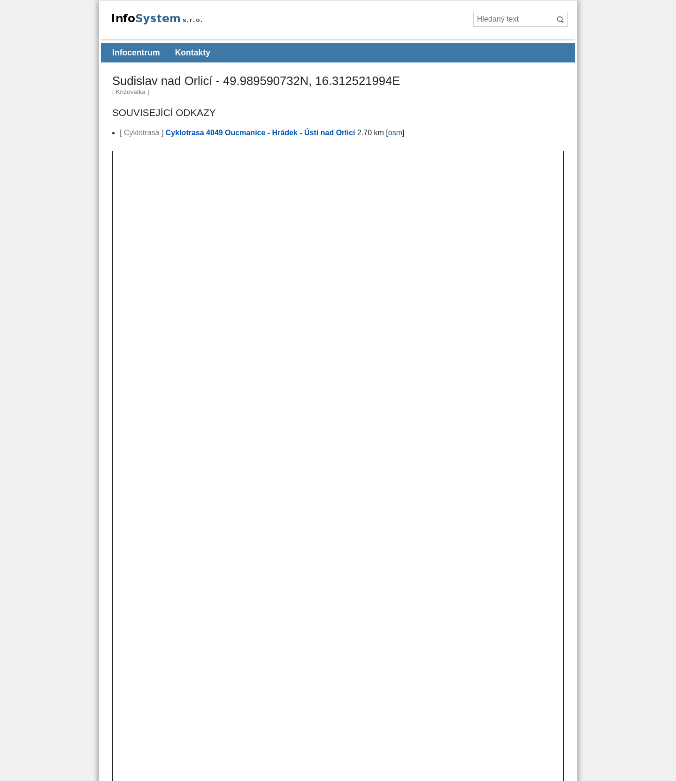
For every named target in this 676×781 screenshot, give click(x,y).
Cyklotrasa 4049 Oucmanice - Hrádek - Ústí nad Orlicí (260, 133)
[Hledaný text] (513, 19)
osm (395, 133)
